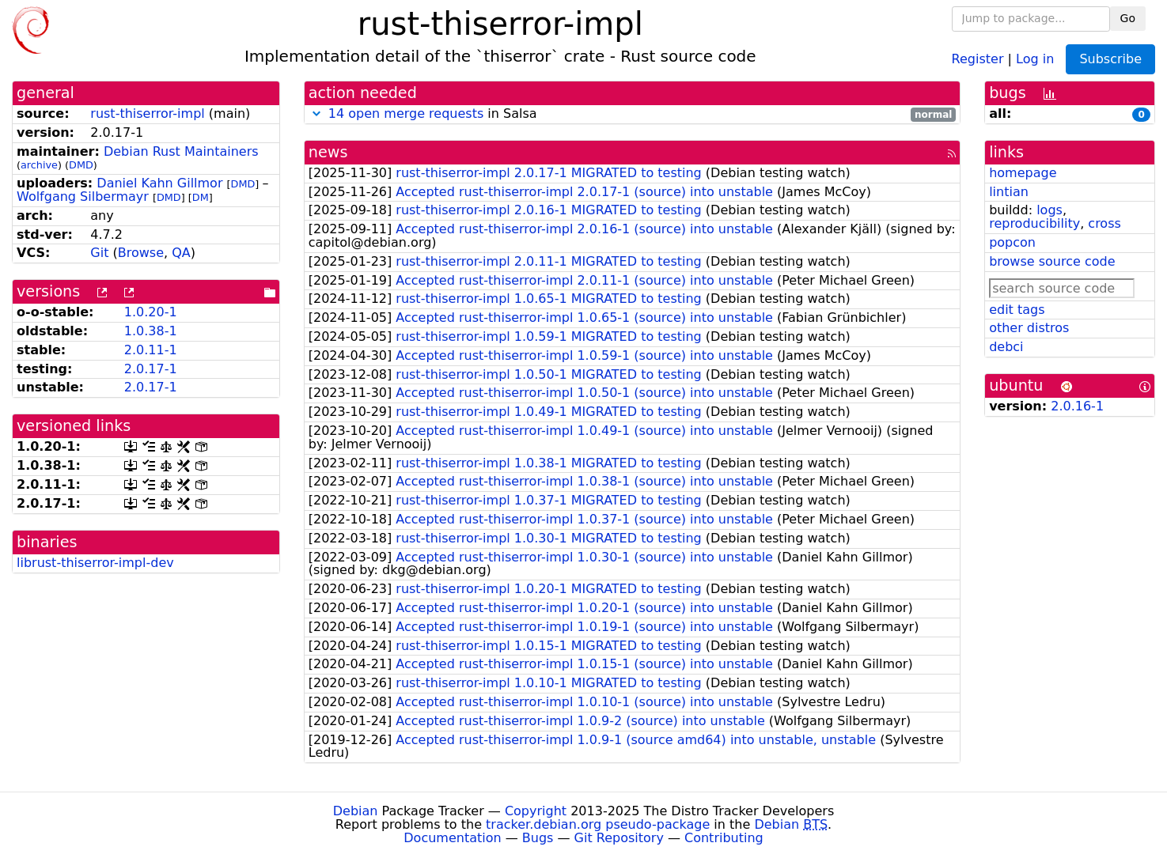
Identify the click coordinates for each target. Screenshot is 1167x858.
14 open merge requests (405, 113)
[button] (316, 113)
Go (1127, 18)
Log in (1035, 58)
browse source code (1052, 261)
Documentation (452, 837)
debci (1006, 346)
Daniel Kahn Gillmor (159, 183)
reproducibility (1034, 223)
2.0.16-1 (1077, 406)
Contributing (723, 837)
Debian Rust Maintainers (181, 151)
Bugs (538, 837)
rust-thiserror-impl (147, 113)
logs (1049, 209)
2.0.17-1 (150, 368)
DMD (81, 165)
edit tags (1016, 309)
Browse (141, 252)
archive (39, 165)
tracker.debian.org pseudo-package (598, 824)
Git (99, 252)
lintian (1009, 191)
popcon (1012, 242)
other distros (1029, 327)
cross (1104, 223)
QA (181, 252)
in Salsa (632, 114)
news (328, 152)
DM (200, 197)
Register (978, 58)
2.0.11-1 (150, 349)
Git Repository (619, 837)
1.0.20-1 (150, 311)
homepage (1022, 172)
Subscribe (1110, 58)
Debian (355, 810)
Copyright (535, 810)
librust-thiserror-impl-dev (95, 562)
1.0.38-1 (150, 330)
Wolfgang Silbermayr (83, 196)
